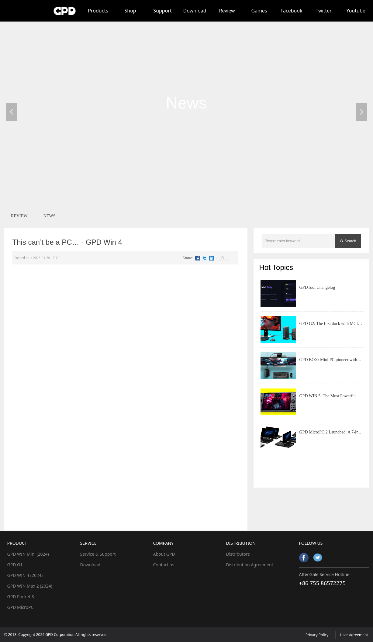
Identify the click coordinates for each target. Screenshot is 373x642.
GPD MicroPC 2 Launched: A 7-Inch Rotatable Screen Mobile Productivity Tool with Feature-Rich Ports (331, 435)
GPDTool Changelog (317, 287)
